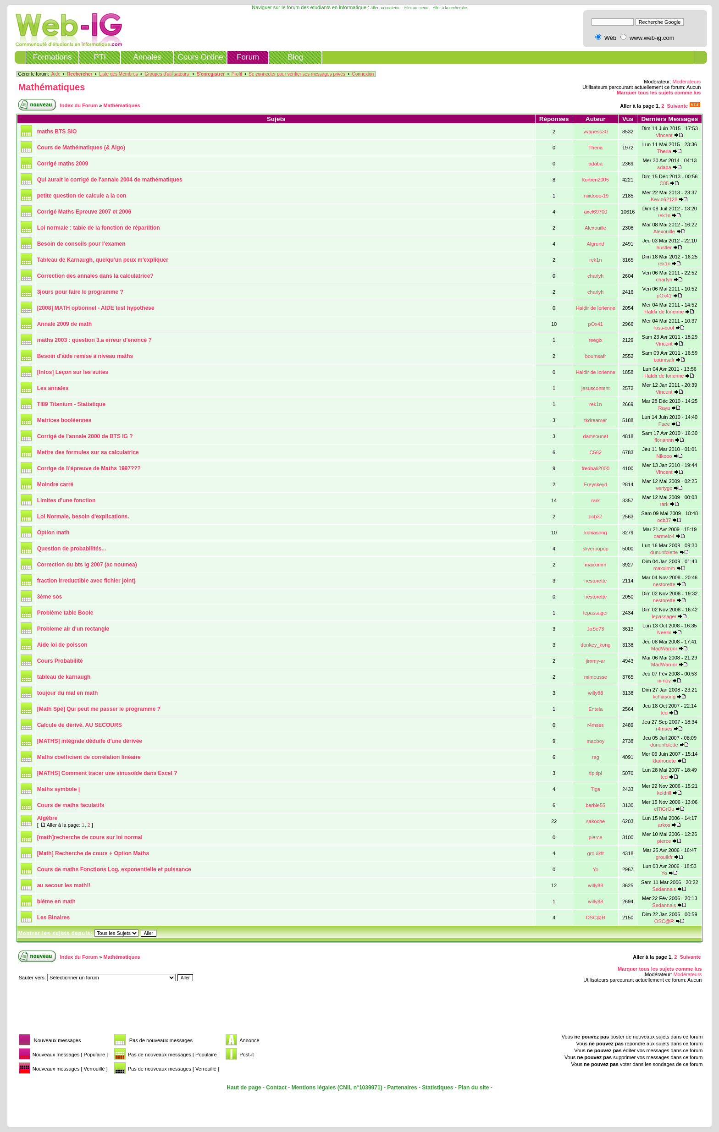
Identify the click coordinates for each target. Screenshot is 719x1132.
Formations (52, 57)
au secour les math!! (64, 885)
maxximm (595, 564)
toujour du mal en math (67, 693)
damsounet (595, 436)
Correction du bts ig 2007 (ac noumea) (87, 564)
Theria (595, 147)
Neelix (664, 632)
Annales (147, 57)
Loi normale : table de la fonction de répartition (98, 228)
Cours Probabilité (60, 661)
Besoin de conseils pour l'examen (81, 244)
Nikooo (664, 456)
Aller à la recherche (450, 7)
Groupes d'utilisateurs (166, 74)
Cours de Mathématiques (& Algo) (81, 147)
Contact (276, 1087)
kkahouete (664, 761)
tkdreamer (595, 420)
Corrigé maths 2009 (62, 163)
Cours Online (200, 57)
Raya (664, 408)
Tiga (595, 789)
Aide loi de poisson (62, 645)
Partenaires (402, 1087)
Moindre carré (55, 484)
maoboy (595, 741)
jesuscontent (595, 388)
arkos (664, 825)
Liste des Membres (118, 74)
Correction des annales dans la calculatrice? (95, 276)
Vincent (664, 135)
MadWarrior (664, 648)
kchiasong (595, 532)
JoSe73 (595, 629)
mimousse (595, 677)
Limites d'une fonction (66, 500)
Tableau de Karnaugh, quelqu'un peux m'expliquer (102, 260)
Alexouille (595, 228)
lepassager (595, 612)
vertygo (664, 488)
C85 (664, 183)
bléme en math (56, 901)
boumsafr (595, 356)
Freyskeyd (595, 484)
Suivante (677, 106)
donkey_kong (595, 645)
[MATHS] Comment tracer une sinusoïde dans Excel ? (107, 773)
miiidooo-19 (595, 195)
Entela (595, 709)
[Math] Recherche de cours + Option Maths (93, 853)
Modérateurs (687, 81)
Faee (664, 424)
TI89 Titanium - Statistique (71, 404)
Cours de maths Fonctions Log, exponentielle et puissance (114, 869)
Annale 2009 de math (64, 324)
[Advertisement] (183, 1011)
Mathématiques (51, 87)
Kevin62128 (664, 199)
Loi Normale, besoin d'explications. (83, 516)
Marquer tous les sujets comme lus (659, 92)
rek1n (664, 215)
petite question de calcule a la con (82, 195)
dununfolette (664, 552)
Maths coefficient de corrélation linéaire (89, 757)
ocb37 (596, 516)
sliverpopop (595, 548)
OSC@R (595, 917)
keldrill (664, 793)
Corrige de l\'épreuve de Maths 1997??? (89, 468)
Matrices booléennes (64, 420)
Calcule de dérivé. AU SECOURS (79, 725)
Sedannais (664, 889)
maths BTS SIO (57, 131)
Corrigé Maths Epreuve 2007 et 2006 (84, 212)
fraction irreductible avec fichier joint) (86, 580)
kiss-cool (664, 327)
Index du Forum (79, 105)
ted (664, 712)
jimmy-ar (595, 661)
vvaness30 (595, 131)
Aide (56, 74)
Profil (237, 74)
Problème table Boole (65, 613)
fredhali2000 (595, 468)
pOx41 (664, 295)
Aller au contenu (385, 7)
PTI (99, 57)
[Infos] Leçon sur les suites (72, 372)
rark (595, 500)
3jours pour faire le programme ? (80, 292)
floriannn (664, 440)
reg (595, 757)
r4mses (595, 725)
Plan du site (473, 1087)
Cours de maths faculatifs (71, 805)
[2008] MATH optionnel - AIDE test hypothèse (96, 308)
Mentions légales (314, 1087)
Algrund (595, 244)
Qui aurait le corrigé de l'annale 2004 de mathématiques (110, 179)
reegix (596, 340)
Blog (295, 57)
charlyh (595, 276)
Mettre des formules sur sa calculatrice (88, 452)
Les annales (53, 388)
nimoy (664, 680)
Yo (595, 869)
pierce (596, 837)
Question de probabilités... (71, 548)
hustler (664, 247)
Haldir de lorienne (595, 308)
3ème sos (49, 596)
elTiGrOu (664, 809)
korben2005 (595, 179)
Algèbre (47, 818)
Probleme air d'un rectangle (73, 629)
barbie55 (595, 805)
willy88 (595, 693)
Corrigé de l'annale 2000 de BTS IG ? (85, 436)
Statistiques (437, 1087)
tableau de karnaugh (64, 677)
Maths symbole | (58, 789)
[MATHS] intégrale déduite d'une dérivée (89, 741)
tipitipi (595, 773)
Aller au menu (416, 7)
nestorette (595, 580)
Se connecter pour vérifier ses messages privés (297, 74)
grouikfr (595, 853)
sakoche (595, 821)
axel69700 (595, 211)
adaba (595, 163)
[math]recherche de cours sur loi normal (90, 837)
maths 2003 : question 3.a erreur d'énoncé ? (94, 340)
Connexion (363, 74)
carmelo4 (664, 536)
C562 (596, 452)
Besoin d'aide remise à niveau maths (85, 356)
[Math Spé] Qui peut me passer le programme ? (98, 709)
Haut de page (244, 1087)
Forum (248, 57)
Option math (53, 532)
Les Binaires (53, 917)
